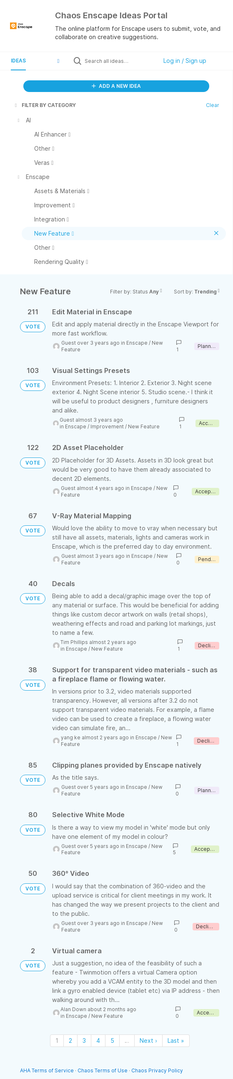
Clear (212, 105)
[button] (58, 61)
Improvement (107, 426)
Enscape (137, 343)
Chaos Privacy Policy (157, 1070)
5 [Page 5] (112, 1040)
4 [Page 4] (98, 1040)
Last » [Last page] (176, 1040)
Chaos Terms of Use (103, 1070)
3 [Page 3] (84, 1040)
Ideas (18, 60)
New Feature (144, 426)
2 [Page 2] (70, 1040)
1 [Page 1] (56, 1040)
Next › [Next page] (148, 1040)
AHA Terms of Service (47, 1070)
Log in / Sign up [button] (184, 60)
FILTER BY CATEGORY (44, 105)
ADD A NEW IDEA (116, 86)
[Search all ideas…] (119, 61)
